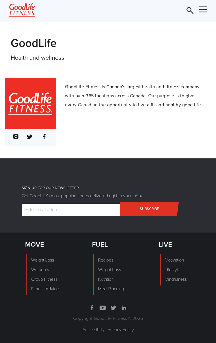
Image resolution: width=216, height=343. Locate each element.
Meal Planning (111, 289)
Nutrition (106, 279)
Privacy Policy (121, 330)
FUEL (100, 244)
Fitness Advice (45, 289)
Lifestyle (172, 270)
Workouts (40, 270)
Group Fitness (44, 279)
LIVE (165, 244)
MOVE (34, 244)
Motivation (174, 260)
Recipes (105, 260)
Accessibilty (93, 330)
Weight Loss (42, 260)
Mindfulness (176, 279)
